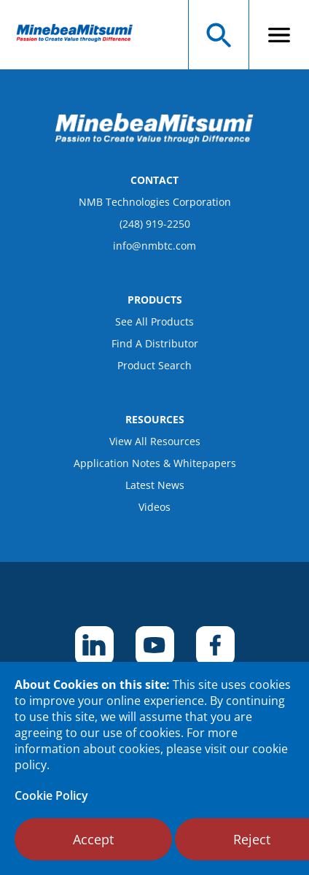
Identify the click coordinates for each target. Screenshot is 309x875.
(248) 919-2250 (155, 224)
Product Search (154, 365)
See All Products (154, 321)
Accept (93, 839)
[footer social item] (94, 645)
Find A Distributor (155, 343)
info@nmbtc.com (154, 246)
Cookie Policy (51, 795)
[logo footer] (154, 139)
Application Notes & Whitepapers (155, 463)
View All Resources (154, 441)
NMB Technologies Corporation (155, 202)
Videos (154, 507)
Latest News (154, 485)
